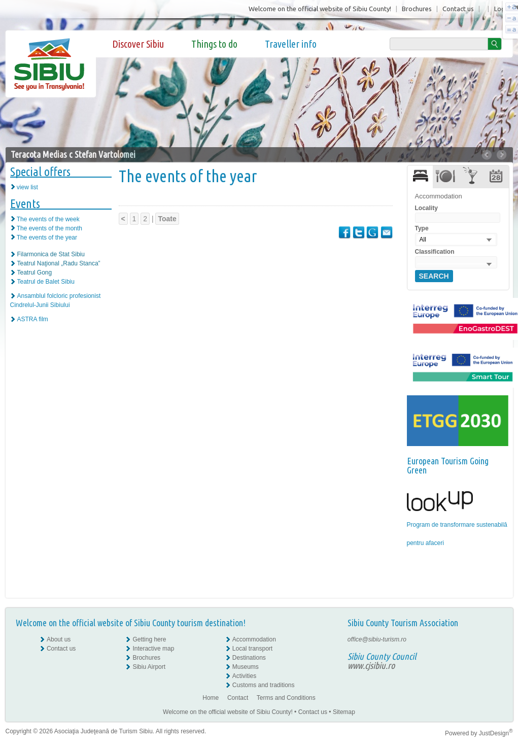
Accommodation (254, 639)
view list (27, 187)
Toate (167, 219)
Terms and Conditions (286, 697)
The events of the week (48, 219)
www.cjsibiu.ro (371, 665)
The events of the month (49, 228)
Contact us (458, 8)
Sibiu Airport (148, 666)
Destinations (249, 657)
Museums (245, 666)
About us (59, 639)
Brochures (417, 8)
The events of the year (47, 237)
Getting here (149, 639)
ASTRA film (32, 319)
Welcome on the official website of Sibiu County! (320, 8)
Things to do (214, 44)
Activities (244, 676)
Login (502, 8)
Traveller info (291, 44)
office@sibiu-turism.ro (377, 639)
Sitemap (344, 712)
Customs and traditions (263, 685)
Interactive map (153, 648)
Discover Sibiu (138, 44)
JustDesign (496, 733)
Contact (237, 697)
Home (210, 697)
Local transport (252, 648)
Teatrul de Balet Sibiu (46, 281)
